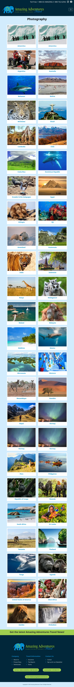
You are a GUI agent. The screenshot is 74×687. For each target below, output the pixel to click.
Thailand (52, 549)
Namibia (52, 398)
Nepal (21, 423)
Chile (52, 147)
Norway (52, 423)
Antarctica (21, 46)
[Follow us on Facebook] (71, 2)
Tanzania (21, 549)
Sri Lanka (52, 524)
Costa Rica (21, 172)
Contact (49, 660)
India (21, 272)
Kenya (21, 298)
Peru (21, 474)
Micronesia (21, 373)
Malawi (21, 323)
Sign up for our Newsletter (54, 662)
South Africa (21, 524)
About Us (16, 660)
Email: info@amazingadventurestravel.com (37, 677)
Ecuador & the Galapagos (21, 197)
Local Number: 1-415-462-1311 (51, 670)
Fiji (52, 222)
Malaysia (52, 323)
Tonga (21, 575)
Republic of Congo (21, 499)
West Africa (52, 600)
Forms (30, 664)
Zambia (21, 625)
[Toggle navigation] (71, 9)
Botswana (21, 121)
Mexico (52, 348)
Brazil (52, 121)
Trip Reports (31, 662)
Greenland (21, 247)
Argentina (21, 71)
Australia (52, 71)
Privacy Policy (17, 662)
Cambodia (21, 147)
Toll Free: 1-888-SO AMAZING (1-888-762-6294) (26, 670)
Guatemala (52, 247)
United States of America (21, 600)
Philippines (52, 474)
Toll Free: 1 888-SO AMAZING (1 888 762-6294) (48, 2)
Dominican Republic (52, 172)
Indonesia (52, 272)
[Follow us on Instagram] (68, 2)
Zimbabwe (52, 625)
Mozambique (21, 398)
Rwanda (52, 499)
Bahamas (21, 96)
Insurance (31, 660)
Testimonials (17, 664)
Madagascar (52, 298)
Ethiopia (21, 222)
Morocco (52, 373)
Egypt (52, 197)
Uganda (52, 575)
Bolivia (52, 96)
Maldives (21, 348)
